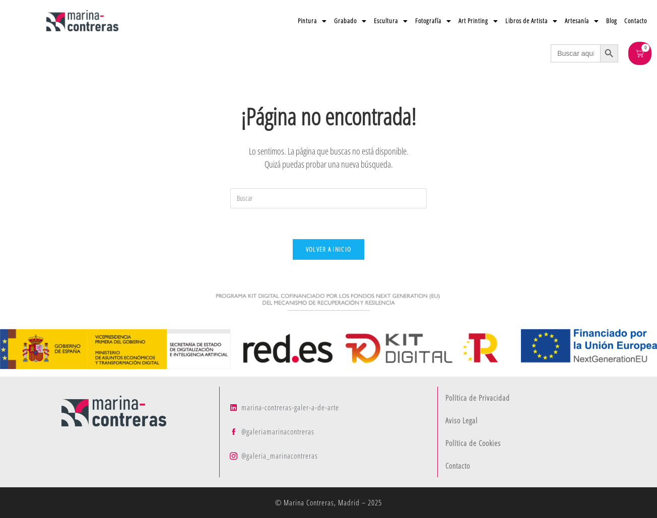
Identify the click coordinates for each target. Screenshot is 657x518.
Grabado (350, 20)
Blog (611, 20)
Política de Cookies (473, 443)
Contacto (635, 20)
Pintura (312, 20)
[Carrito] (639, 53)
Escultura (391, 20)
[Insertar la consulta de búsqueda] (328, 198)
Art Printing (478, 20)
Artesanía (582, 20)
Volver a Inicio (329, 249)
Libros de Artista (531, 20)
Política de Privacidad (477, 398)
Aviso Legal (461, 420)
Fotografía (433, 20)
